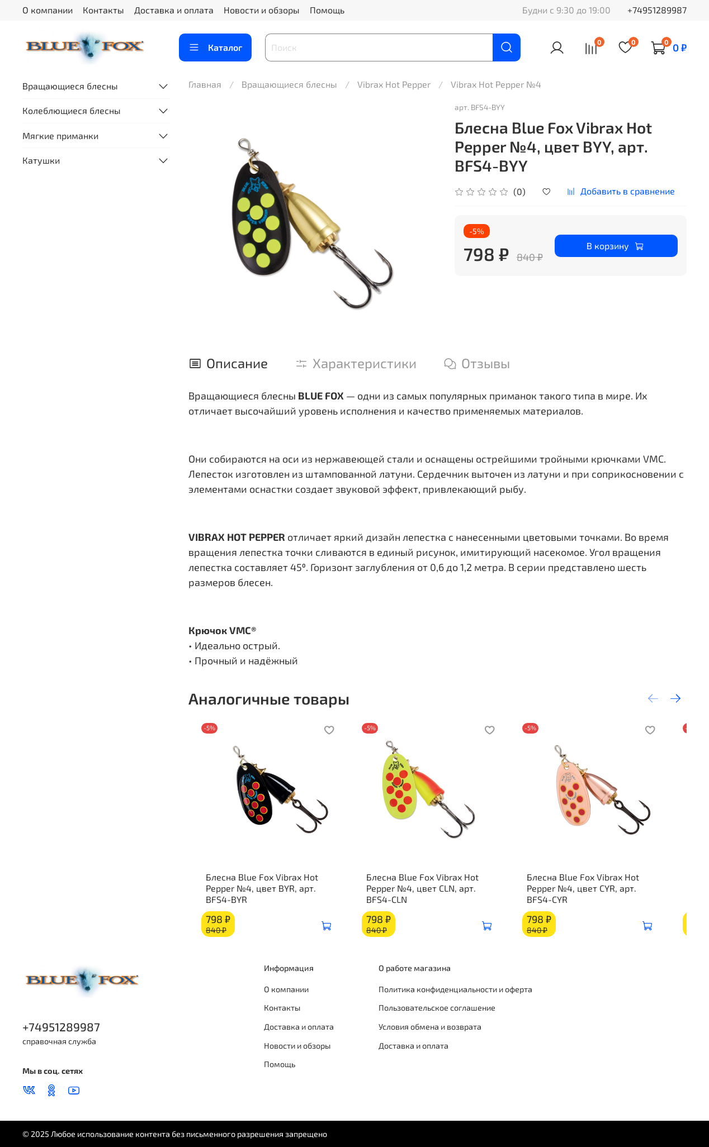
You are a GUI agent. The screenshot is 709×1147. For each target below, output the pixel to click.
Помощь (327, 9)
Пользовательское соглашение (437, 1007)
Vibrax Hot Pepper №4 (496, 84)
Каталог (215, 47)
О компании (47, 9)
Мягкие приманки (60, 135)
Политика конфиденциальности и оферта (455, 989)
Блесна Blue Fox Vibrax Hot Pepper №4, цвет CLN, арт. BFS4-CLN (437, 899)
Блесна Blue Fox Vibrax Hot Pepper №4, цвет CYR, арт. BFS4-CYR (609, 899)
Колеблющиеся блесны (71, 110)
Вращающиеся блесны (289, 84)
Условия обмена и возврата (430, 1026)
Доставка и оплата (174, 9)
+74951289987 (657, 9)
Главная (204, 84)
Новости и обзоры (262, 9)
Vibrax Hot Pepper (394, 84)
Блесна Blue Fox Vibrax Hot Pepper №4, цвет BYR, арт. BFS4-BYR (253, 899)
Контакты (103, 9)
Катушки (41, 160)
